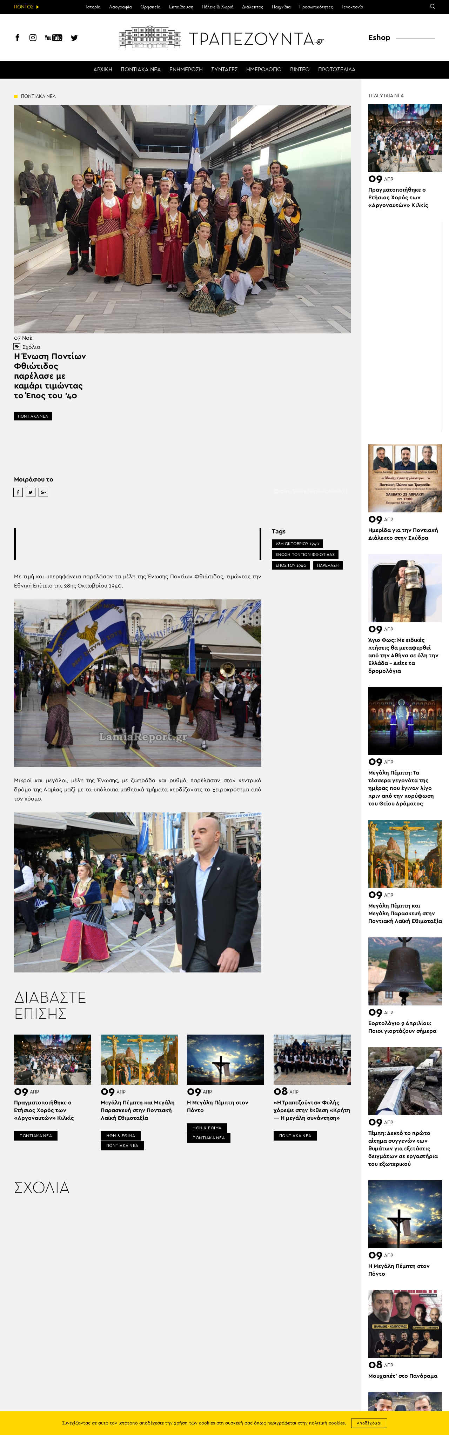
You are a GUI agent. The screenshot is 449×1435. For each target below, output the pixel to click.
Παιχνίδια (281, 7)
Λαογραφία (120, 7)
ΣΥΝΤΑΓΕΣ (224, 70)
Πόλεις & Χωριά (218, 7)
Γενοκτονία (352, 7)
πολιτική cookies (327, 1423)
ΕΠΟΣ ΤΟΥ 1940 (291, 565)
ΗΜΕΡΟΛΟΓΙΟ (264, 70)
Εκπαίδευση (181, 7)
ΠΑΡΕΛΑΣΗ (328, 565)
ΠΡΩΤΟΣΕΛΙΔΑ (337, 70)
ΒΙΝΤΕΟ (300, 70)
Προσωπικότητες (316, 7)
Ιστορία (93, 7)
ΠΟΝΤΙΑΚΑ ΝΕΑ (141, 70)
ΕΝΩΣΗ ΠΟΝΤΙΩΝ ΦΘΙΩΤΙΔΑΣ (305, 554)
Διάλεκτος (252, 7)
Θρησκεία (150, 7)
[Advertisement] (143, 544)
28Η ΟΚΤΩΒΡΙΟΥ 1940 (297, 544)
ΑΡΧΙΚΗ (102, 70)
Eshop (379, 37)
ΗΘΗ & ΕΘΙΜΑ (120, 1136)
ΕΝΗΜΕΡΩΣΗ (186, 70)
